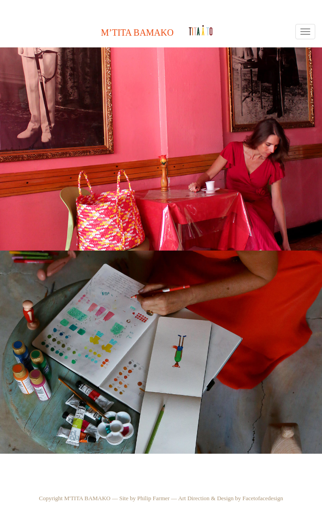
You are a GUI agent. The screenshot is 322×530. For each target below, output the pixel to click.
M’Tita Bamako (137, 32)
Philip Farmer (153, 498)
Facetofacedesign (263, 498)
